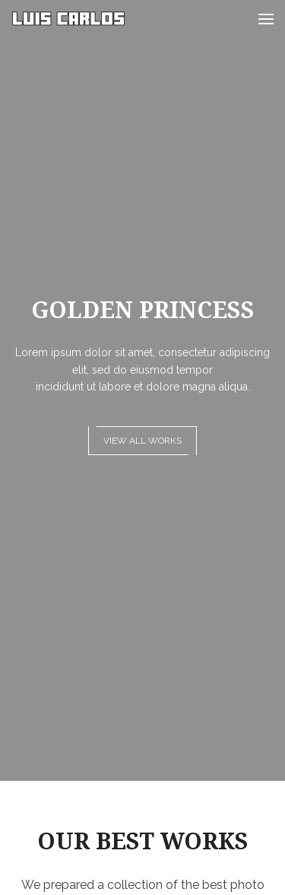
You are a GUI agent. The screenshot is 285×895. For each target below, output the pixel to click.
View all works (142, 440)
